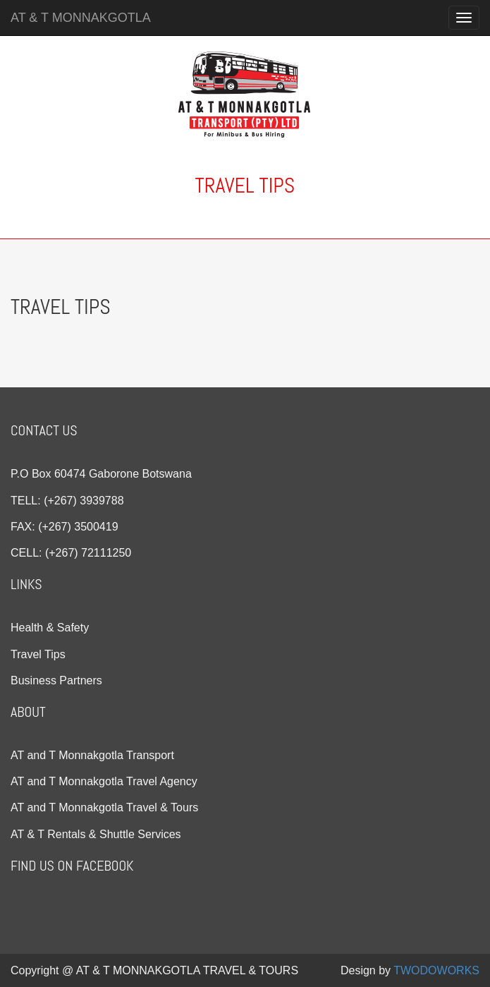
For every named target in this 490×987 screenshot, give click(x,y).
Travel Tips (38, 654)
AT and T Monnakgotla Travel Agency (104, 781)
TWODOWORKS (436, 970)
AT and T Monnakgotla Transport (92, 755)
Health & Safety (50, 628)
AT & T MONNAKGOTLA (81, 18)
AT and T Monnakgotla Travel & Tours (104, 807)
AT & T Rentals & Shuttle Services (96, 834)
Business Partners (56, 680)
